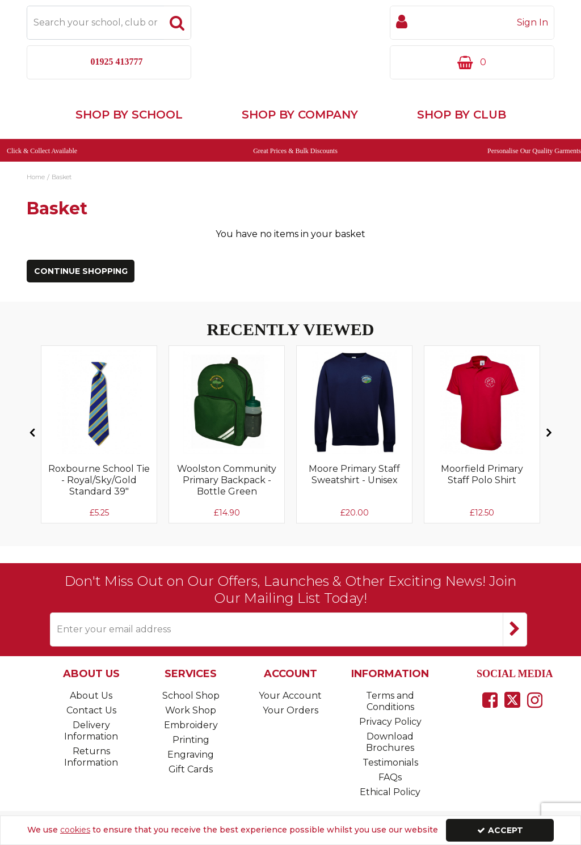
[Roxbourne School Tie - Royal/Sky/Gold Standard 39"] (99, 507)
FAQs (390, 777)
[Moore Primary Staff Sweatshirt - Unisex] (354, 495)
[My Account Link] (472, 22)
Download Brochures (390, 742)
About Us (91, 695)
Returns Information (91, 757)
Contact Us (91, 710)
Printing (190, 739)
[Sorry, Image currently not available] (99, 419)
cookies (75, 830)
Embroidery (191, 725)
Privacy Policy (390, 721)
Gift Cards (191, 769)
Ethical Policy (390, 792)
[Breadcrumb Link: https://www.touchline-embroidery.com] (36, 192)
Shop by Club (461, 130)
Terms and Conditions (390, 701)
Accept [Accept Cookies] (500, 830)
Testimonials (390, 762)
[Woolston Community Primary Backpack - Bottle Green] (227, 419)
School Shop (191, 695)
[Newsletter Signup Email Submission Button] (515, 629)
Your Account (290, 695)
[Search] (95, 23)
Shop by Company (300, 130)
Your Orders (290, 710)
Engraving (190, 754)
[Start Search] (177, 23)
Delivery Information (91, 731)
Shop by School (129, 130)
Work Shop (190, 710)
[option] (99, 451)
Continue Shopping (81, 287)
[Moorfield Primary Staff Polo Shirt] (482, 495)
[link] (490, 699)
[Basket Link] (472, 62)
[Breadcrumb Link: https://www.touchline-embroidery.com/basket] (61, 192)
